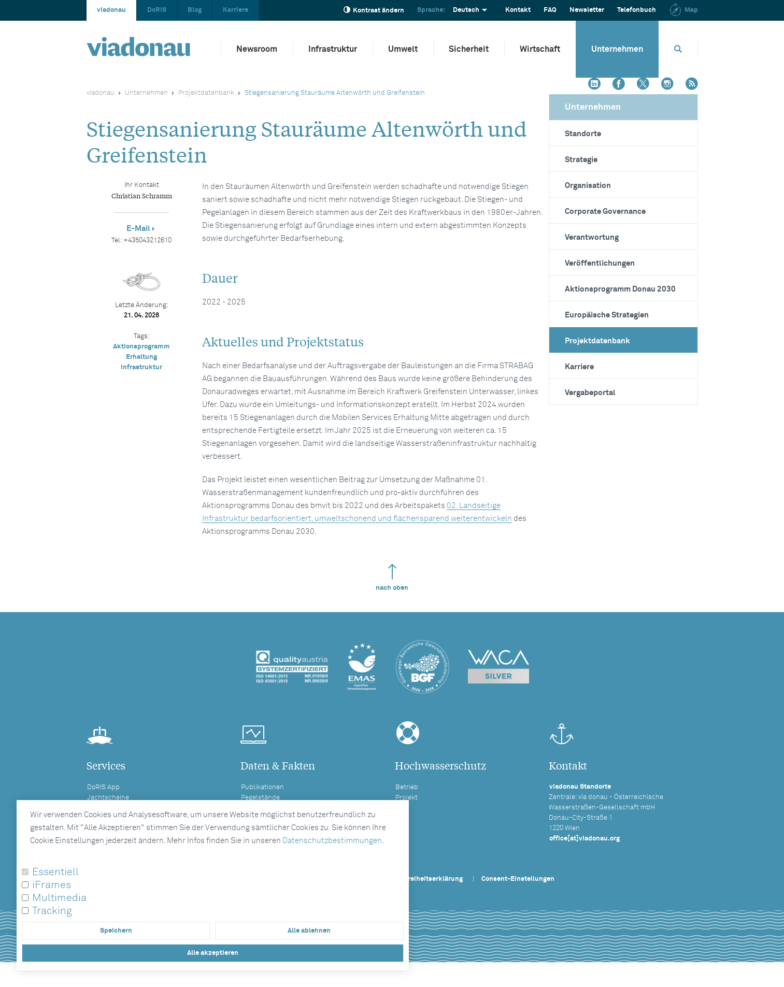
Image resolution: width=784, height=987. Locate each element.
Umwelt (403, 49)
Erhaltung (141, 357)
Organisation (588, 186)
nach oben (392, 577)
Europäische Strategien (607, 315)
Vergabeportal (590, 393)
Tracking (52, 911)
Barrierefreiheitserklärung (421, 879)
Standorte (583, 134)
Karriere (235, 10)
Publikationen (262, 787)
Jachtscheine (108, 797)
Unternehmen (617, 49)
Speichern (116, 930)
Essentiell (55, 872)
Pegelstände (260, 797)
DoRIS (156, 10)
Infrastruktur (332, 49)
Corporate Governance (605, 211)
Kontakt (518, 10)
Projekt (406, 797)
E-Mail (138, 229)
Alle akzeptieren (212, 953)
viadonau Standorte (580, 786)
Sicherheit (469, 49)
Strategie (581, 160)
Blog (195, 10)
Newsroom (256, 49)
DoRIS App (103, 787)
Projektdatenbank (206, 93)
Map (683, 10)
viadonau (111, 10)
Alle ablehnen (309, 930)
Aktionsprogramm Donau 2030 (620, 289)
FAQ (550, 10)
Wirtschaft (540, 49)
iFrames (51, 885)
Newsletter (586, 10)
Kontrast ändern (374, 10)
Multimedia (59, 898)
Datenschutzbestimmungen (332, 841)
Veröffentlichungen (600, 263)
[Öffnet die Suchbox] (678, 49)
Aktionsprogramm (141, 346)
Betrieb (406, 787)
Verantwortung (592, 237)
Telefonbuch (636, 10)
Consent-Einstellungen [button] (517, 879)
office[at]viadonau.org (584, 838)
